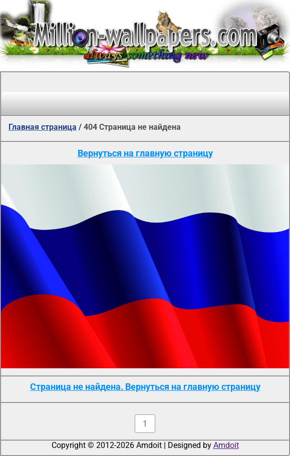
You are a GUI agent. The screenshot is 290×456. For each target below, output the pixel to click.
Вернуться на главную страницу (145, 153)
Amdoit (226, 445)
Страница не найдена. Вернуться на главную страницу (145, 386)
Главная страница (43, 127)
